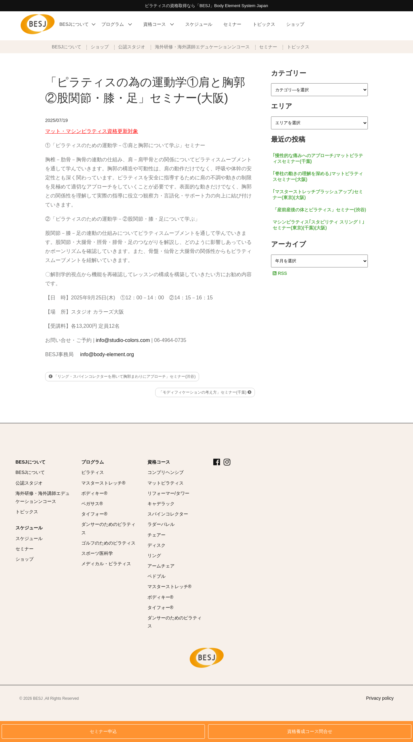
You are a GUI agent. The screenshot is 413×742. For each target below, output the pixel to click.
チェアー (156, 534)
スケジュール (29, 527)
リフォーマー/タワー (168, 493)
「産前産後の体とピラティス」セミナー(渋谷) (319, 209)
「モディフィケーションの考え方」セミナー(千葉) (205, 392)
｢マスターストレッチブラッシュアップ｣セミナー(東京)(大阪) (318, 194)
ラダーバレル (161, 524)
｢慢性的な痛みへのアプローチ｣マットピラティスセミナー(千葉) (318, 158)
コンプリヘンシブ (165, 472)
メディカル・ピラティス (106, 563)
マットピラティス (165, 483)
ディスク (156, 545)
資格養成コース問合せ (309, 731)
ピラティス (92, 472)
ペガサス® (92, 503)
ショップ (100, 46)
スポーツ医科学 (97, 553)
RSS (280, 273)
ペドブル (156, 576)
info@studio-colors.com (123, 340)
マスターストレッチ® (103, 483)
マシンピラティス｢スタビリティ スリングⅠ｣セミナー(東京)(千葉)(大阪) (318, 224)
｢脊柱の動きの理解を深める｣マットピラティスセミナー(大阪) (318, 176)
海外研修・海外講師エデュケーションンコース (202, 46)
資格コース (158, 462)
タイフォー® (94, 513)
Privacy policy (380, 698)
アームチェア (161, 565)
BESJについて (66, 46)
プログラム (92, 462)
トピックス (298, 46)
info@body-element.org (107, 354)
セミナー (268, 46)
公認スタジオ (131, 46)
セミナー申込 (103, 731)
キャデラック (161, 503)
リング (154, 555)
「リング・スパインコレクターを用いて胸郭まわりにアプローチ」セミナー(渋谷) (122, 376)
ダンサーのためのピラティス (108, 528)
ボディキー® (94, 493)
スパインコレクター (167, 513)
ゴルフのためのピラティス (108, 543)
